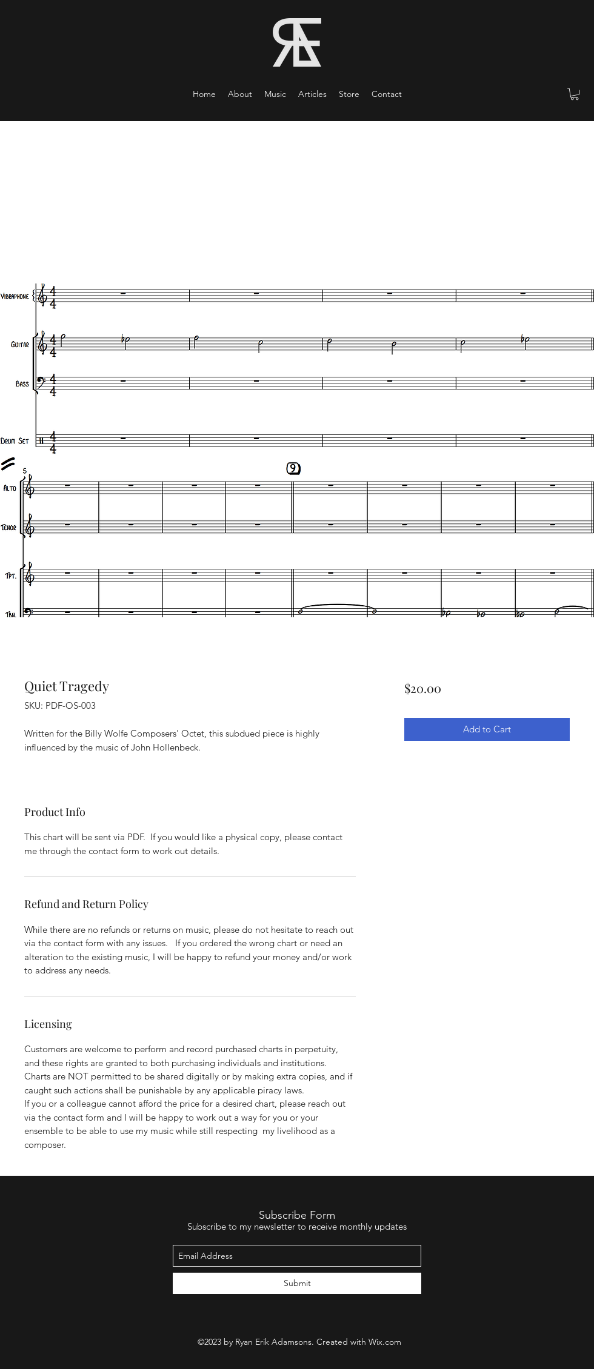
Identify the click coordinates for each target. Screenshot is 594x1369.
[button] (275, 94)
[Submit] (297, 1283)
